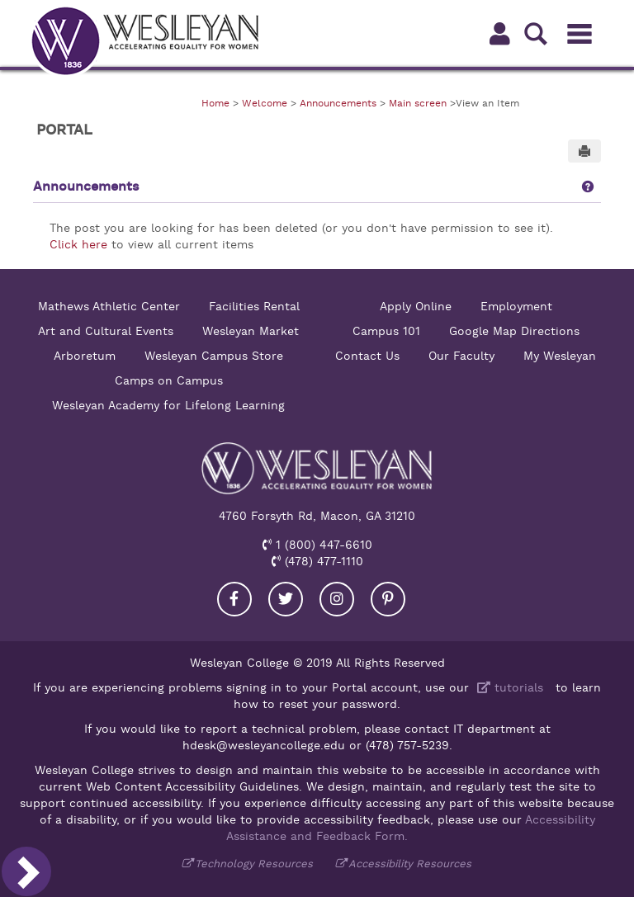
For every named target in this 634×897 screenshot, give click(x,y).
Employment (516, 306)
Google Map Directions (514, 331)
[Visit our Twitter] (285, 599)
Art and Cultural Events (105, 331)
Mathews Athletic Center (109, 306)
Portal (64, 129)
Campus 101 (386, 331)
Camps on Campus (169, 380)
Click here (78, 244)
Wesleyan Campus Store (213, 355)
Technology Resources (254, 863)
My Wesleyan (559, 355)
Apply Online (416, 306)
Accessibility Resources (409, 863)
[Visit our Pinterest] (388, 599)
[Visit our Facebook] (234, 599)
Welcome (264, 103)
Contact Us (367, 355)
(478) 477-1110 (322, 561)
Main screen (418, 103)
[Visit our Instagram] (336, 599)
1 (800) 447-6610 (322, 544)
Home (215, 103)
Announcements (338, 103)
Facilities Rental (254, 306)
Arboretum (85, 355)
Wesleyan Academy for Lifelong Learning (168, 405)
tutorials (508, 687)
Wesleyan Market (250, 331)
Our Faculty (461, 355)
